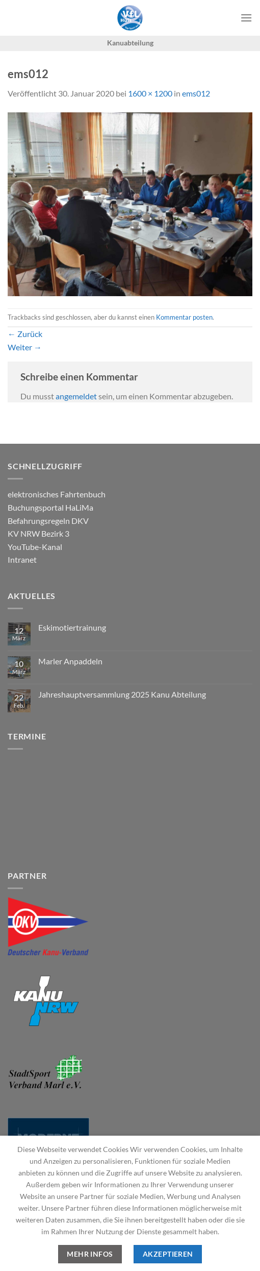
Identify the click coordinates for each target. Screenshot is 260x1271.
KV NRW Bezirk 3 (38, 533)
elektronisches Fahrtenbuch (57, 494)
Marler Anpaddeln (70, 661)
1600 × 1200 (150, 93)
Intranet (22, 559)
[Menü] (246, 17)
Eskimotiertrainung (72, 627)
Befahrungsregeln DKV (48, 520)
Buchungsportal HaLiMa (50, 507)
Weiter (25, 347)
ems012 (196, 93)
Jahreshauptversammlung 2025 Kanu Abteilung (122, 694)
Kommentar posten (184, 317)
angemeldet (76, 396)
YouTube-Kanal (35, 546)
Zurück (25, 334)
